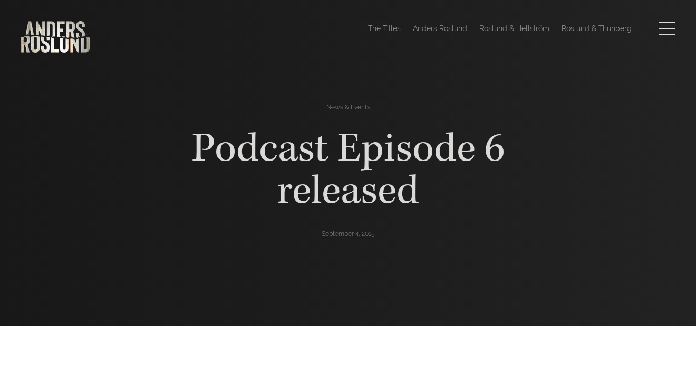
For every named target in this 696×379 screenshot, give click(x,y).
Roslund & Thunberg (597, 28)
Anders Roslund (440, 28)
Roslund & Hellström (514, 28)
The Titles (384, 28)
